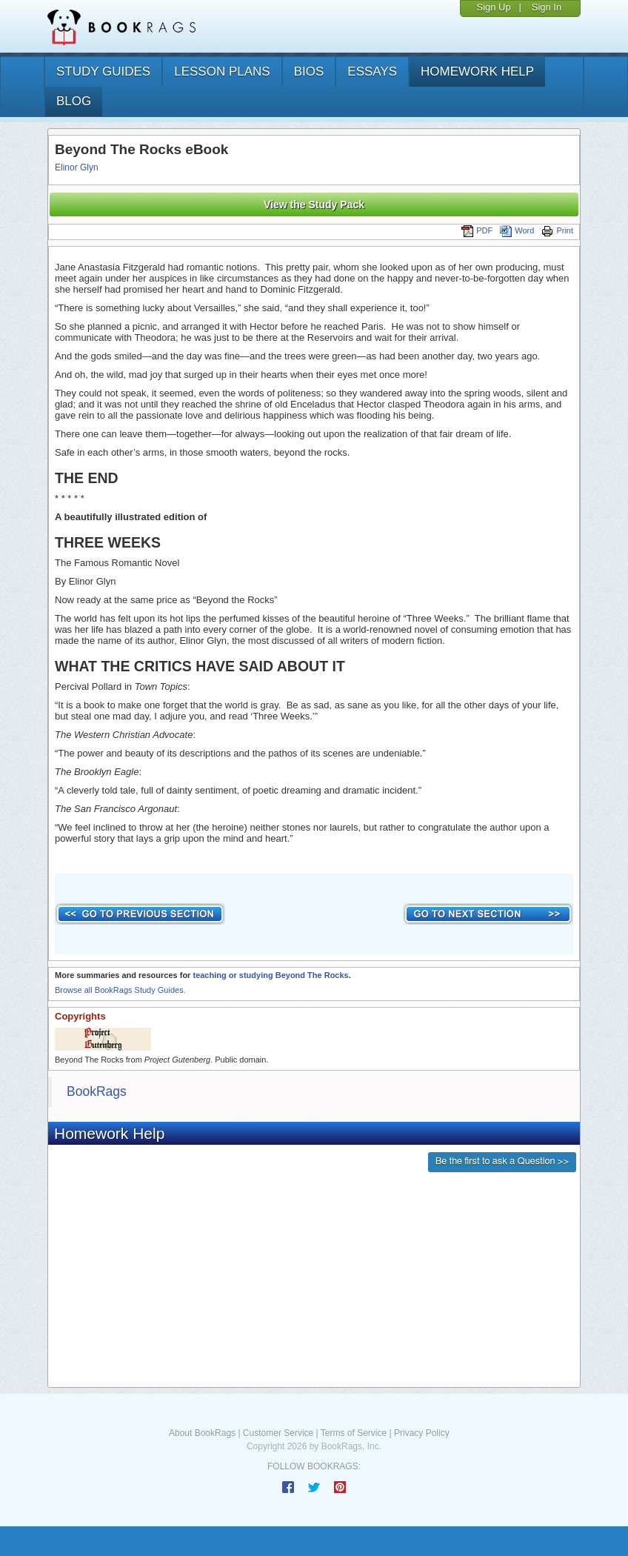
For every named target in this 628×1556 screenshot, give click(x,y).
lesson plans (222, 71)
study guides (103, 71)
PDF (476, 230)
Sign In (546, 7)
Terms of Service (354, 1433)
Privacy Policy (422, 1433)
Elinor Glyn (76, 167)
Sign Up (493, 7)
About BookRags (202, 1433)
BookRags (97, 1091)
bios (309, 71)
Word (517, 230)
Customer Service (278, 1433)
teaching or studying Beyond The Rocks (270, 975)
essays (372, 71)
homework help (477, 71)
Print (557, 230)
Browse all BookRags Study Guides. (120, 989)
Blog (73, 101)
